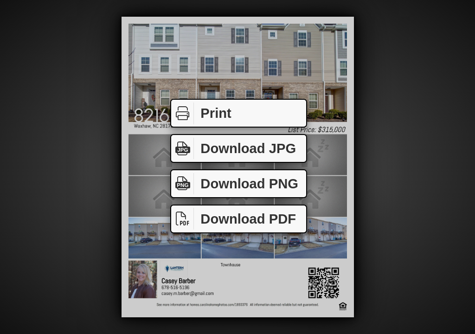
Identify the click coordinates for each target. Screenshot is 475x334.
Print (201, 113)
